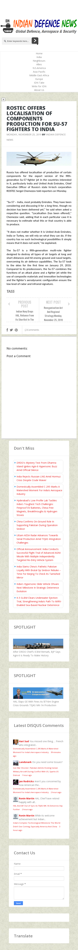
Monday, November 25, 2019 (24, 134)
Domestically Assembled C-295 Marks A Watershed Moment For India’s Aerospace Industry (39, 490)
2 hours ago (56, 792)
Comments (32, 329)
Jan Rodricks (26, 781)
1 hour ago (27, 775)
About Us (39, 90)
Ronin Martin (26, 798)
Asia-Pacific (39, 71)
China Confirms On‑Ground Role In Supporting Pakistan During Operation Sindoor (37, 525)
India (39, 57)
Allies (39, 64)
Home (39, 53)
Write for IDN (39, 86)
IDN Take (39, 82)
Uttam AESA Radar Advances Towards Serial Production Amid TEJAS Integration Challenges (39, 539)
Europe (39, 79)
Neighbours (39, 60)
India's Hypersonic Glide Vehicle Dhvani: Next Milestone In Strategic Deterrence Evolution (38, 587)
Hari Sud (24, 741)
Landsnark (25, 762)
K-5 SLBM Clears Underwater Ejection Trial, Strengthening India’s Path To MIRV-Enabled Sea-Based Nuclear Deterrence (39, 601)
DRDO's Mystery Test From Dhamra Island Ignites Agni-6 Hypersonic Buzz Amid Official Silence (37, 466)
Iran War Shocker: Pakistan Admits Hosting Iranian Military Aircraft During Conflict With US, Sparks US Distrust (36, 771)
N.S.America (39, 68)
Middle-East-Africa (39, 75)
